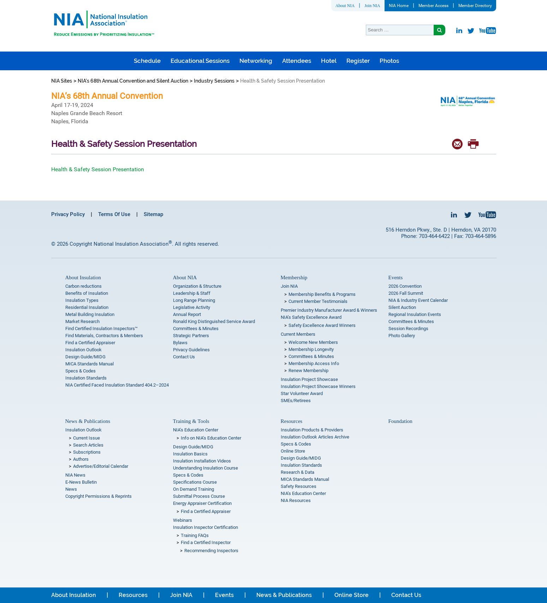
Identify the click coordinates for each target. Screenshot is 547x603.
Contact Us (184, 356)
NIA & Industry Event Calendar (418, 300)
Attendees (296, 60)
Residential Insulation (86, 307)
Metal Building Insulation (89, 314)
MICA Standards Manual (89, 363)
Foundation (400, 421)
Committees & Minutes (196, 328)
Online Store (293, 451)
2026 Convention (405, 286)
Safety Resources (298, 486)
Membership (294, 277)
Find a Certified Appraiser (90, 342)
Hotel (329, 60)
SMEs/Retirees (296, 400)
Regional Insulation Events (414, 314)
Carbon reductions (83, 286)
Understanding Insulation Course (205, 468)
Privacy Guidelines (191, 349)
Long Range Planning (194, 300)
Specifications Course (195, 482)
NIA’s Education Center (195, 429)
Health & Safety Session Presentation (97, 169)
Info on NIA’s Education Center (211, 438)
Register (358, 60)
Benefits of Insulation (86, 293)
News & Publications (88, 421)
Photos (389, 60)
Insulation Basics (190, 453)
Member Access (433, 5)
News (71, 489)
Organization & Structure (197, 286)
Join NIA (372, 5)
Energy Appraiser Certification (202, 503)
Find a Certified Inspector (206, 542)
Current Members (298, 334)
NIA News (75, 475)
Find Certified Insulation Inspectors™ (101, 328)
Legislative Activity (191, 307)
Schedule (147, 60)
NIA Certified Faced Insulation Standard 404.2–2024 (117, 385)
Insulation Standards (86, 378)
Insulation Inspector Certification (205, 527)
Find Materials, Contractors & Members (104, 335)
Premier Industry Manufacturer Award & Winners (329, 310)
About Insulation (83, 277)
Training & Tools (191, 421)
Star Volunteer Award (302, 393)
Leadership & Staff (191, 293)
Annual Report (187, 314)
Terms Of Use (114, 214)
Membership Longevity (311, 349)
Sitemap (153, 214)
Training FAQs (195, 535)
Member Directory (475, 5)
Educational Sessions (200, 60)
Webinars (182, 520)
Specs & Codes (80, 371)
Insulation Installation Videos (202, 461)
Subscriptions (87, 452)
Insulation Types (82, 300)
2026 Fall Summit (405, 293)
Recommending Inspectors (211, 550)
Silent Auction (402, 307)
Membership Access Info (314, 363)
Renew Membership (308, 370)
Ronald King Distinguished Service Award (214, 321)
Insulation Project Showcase (309, 379)
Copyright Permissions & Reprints (98, 496)
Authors (81, 459)
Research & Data (297, 472)
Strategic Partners (191, 335)
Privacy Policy (68, 214)
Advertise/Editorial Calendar (100, 466)
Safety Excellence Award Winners (322, 325)
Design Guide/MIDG (85, 356)
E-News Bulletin (81, 482)
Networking (255, 60)
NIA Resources (296, 500)
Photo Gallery (401, 335)
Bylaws (180, 342)
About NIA (345, 5)
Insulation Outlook (83, 349)
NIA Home (399, 5)
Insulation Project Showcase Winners (318, 386)
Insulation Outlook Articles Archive (315, 437)
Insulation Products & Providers (312, 429)
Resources (292, 421)
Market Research (82, 321)
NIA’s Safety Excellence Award (311, 317)
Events (395, 277)
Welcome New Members (313, 342)
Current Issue (86, 438)
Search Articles (88, 445)
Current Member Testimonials (318, 301)
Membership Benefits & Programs (322, 294)
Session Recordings (408, 328)
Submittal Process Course (199, 496)
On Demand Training (193, 489)
